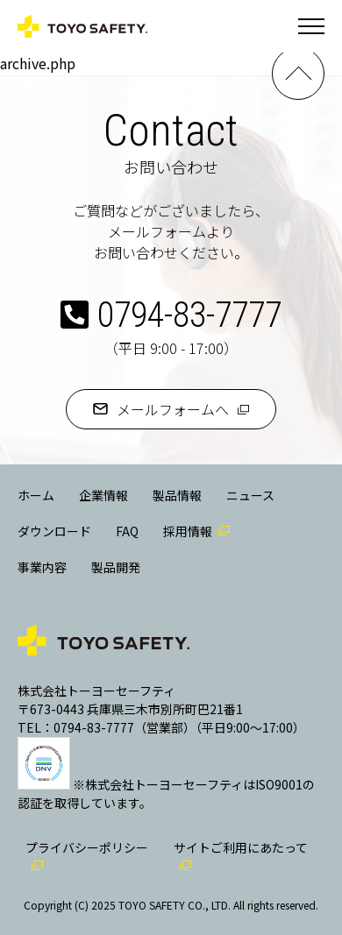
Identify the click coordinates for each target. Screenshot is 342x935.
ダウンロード (54, 531)
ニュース (250, 495)
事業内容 (42, 567)
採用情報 (187, 531)
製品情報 (177, 495)
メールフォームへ (173, 409)
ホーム (36, 495)
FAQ (127, 531)
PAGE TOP (298, 73)
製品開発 (115, 567)
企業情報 (103, 495)
